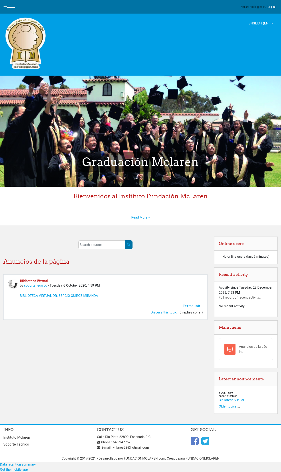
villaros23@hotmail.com (131, 448)
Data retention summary (18, 464)
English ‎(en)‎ (259, 23)
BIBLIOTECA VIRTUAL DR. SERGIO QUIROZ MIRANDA (59, 296)
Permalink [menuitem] (191, 306)
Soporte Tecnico (16, 444)
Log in (271, 6)
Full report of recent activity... (240, 297)
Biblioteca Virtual (231, 400)
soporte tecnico (35, 285)
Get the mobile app (14, 470)
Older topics (228, 406)
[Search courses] (101, 244)
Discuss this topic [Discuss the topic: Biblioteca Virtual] (164, 312)
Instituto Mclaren (16, 437)
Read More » (140, 217)
